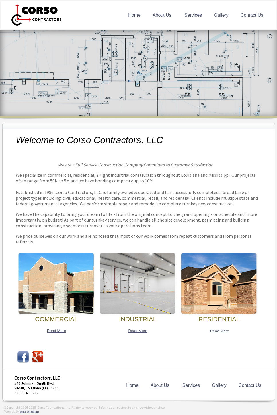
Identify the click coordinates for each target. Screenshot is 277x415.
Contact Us (252, 15)
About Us (162, 15)
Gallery (221, 15)
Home (134, 15)
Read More (56, 330)
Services (193, 15)
